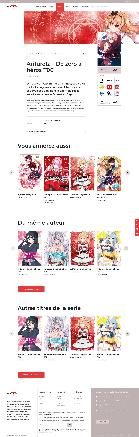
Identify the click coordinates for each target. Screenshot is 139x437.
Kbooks (67, 7)
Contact (41, 403)
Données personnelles (101, 434)
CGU (108, 434)
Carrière (41, 401)
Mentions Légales (129, 434)
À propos (41, 396)
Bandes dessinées (41, 7)
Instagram (137, 225)
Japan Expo (77, 401)
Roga (45, 123)
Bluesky (137, 229)
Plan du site (122, 434)
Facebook (137, 221)
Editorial (59, 398)
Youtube (137, 233)
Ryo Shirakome (56, 121)
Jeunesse (76, 7)
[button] (127, 172)
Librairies (59, 401)
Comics (51, 7)
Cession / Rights (61, 405)
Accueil (28, 53)
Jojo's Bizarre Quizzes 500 (100, 7)
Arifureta (50, 53)
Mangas (59, 7)
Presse (58, 403)
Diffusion (59, 396)
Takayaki (47, 121)
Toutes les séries (41, 53)
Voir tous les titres (31, 289)
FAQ (40, 398)
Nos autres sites (14, 1)
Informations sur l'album (56, 131)
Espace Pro (128, 1)
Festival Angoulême (79, 396)
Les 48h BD (77, 403)
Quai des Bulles (78, 398)
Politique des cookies (114, 434)
